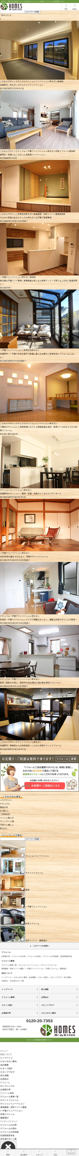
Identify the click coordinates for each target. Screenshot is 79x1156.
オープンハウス (7, 1086)
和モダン (53, 81)
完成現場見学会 (66, 956)
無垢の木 (4, 807)
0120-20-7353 (39, 1020)
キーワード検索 (32, 12)
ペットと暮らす (7, 818)
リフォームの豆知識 (50, 956)
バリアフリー (6, 800)
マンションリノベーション (37, 81)
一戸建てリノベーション (36, 151)
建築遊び (63, 969)
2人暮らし (4, 811)
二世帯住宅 (21, 214)
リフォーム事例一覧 (9, 965)
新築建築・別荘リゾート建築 (46, 214)
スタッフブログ (56, 977)
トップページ (6, 977)
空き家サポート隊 (17, 981)
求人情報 (67, 977)
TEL (66, 6)
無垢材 (60, 81)
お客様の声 (5, 956)
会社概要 (32, 977)
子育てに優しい (7, 825)
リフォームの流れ (34, 956)
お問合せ (4, 981)
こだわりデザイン (8, 81)
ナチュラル (21, 81)
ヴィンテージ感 (7, 821)
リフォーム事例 (8, 997)
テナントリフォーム (25, 742)
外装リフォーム (62, 151)
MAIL (75, 6)
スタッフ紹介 (43, 977)
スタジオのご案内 (20, 977)
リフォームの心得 (18, 956)
